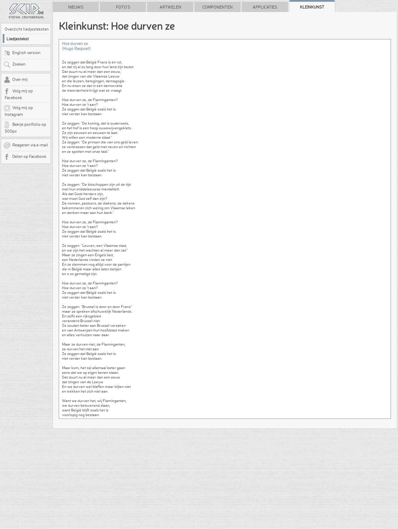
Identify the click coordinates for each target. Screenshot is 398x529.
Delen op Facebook (25, 156)
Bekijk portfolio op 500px (25, 127)
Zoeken (15, 64)
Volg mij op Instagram (18, 111)
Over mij (16, 79)
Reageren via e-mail (26, 145)
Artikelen (170, 7)
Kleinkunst (312, 7)
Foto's (123, 7)
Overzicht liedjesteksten (27, 29)
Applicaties (265, 7)
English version (22, 53)
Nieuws (75, 7)
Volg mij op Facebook (18, 94)
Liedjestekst (17, 38)
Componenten (217, 7)
